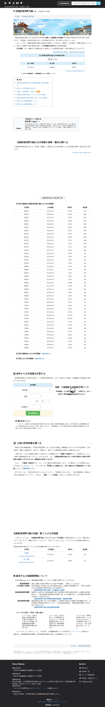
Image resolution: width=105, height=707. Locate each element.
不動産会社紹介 (86, 681)
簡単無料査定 (64, 3)
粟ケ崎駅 (26, 559)
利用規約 (50, 701)
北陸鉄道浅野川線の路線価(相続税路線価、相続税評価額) (52, 599)
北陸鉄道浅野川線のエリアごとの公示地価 (31, 94)
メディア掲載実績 (86, 675)
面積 (25, 396)
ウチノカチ (76, 631)
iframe (72, 95)
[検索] (98, 3)
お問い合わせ (42, 701)
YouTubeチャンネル (41, 688)
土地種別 (24, 407)
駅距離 (25, 390)
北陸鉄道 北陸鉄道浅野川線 (26, 556)
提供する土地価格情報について (27, 101)
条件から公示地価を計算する (26, 88)
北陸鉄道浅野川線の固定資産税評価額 (46, 607)
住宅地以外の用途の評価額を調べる (75, 71)
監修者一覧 (84, 671)
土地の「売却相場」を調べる (27, 91)
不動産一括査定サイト (88, 678)
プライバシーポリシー (60, 701)
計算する (33, 413)
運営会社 (83, 668)
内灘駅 (26, 553)
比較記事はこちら (28, 468)
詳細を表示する (46, 353)
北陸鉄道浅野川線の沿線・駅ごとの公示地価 (32, 98)
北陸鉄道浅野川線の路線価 (60, 52)
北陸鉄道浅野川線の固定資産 (77, 52)
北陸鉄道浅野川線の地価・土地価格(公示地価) (49, 590)
